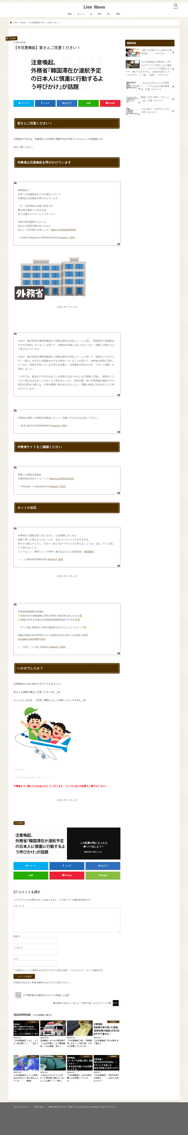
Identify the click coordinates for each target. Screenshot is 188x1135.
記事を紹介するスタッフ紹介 (60, 1107)
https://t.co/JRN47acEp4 (61, 478)
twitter (22, 769)
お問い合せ (38, 1107)
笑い (109, 14)
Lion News (94, 7)
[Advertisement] (67, 315)
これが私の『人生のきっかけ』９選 (149, 111)
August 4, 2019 (67, 237)
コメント (19, 906)
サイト (17, 959)
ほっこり (80, 14)
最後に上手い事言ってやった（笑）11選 (147, 99)
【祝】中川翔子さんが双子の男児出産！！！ (149, 53)
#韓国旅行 (89, 551)
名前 (17, 936)
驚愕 (118, 14)
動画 (70, 14)
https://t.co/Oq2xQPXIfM (63, 230)
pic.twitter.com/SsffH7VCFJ (32, 639)
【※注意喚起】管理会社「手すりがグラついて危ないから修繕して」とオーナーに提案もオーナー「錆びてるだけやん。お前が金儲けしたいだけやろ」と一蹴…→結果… (149, 68)
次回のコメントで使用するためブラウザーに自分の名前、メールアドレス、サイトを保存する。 (60, 970)
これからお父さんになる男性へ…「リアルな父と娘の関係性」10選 (147, 86)
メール (18, 948)
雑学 (99, 14)
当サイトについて (21, 1107)
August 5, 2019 (59, 425)
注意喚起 (20, 823)
